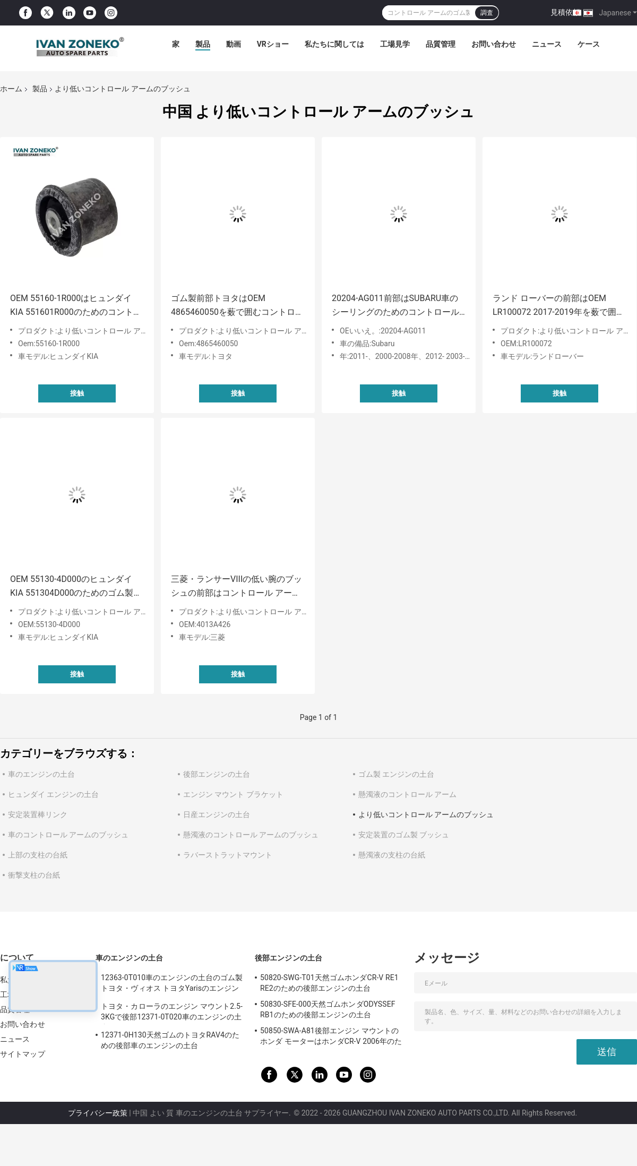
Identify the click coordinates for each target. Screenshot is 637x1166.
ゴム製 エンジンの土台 (396, 774)
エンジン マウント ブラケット (233, 794)
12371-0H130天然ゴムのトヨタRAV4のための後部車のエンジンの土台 (170, 1040)
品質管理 (440, 44)
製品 (202, 44)
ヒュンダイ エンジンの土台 (53, 794)
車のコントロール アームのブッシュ (68, 834)
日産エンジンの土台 (216, 814)
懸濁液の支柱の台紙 (391, 855)
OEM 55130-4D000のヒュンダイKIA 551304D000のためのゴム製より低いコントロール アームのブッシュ (76, 587)
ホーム (11, 88)
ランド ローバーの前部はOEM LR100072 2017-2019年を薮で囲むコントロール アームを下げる (559, 306)
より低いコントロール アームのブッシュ (426, 814)
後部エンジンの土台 (216, 774)
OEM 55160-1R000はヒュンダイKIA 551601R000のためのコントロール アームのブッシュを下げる (76, 306)
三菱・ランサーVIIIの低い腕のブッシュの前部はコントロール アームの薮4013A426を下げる (236, 587)
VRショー (273, 44)
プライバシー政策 (97, 1113)
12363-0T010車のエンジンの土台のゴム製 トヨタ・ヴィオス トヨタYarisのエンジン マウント (172, 984)
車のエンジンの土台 (41, 774)
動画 (233, 44)
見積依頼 (565, 12)
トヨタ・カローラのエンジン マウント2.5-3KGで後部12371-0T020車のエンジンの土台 (172, 1013)
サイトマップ (22, 1054)
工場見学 (395, 44)
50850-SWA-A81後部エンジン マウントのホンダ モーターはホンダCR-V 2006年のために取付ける (331, 1037)
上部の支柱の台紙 (37, 855)
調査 (486, 12)
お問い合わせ (493, 44)
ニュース (547, 44)
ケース (589, 44)
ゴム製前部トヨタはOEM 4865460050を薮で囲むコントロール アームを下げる (237, 306)
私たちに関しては (334, 44)
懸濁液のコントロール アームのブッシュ (250, 834)
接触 (77, 393)
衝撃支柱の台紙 (34, 875)
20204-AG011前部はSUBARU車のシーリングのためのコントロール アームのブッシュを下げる (395, 306)
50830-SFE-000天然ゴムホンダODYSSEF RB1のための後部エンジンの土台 (327, 1009)
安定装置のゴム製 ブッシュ (403, 834)
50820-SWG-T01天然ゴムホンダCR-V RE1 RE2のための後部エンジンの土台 (329, 982)
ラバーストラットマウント (227, 855)
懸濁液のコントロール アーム (407, 794)
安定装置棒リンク (37, 814)
